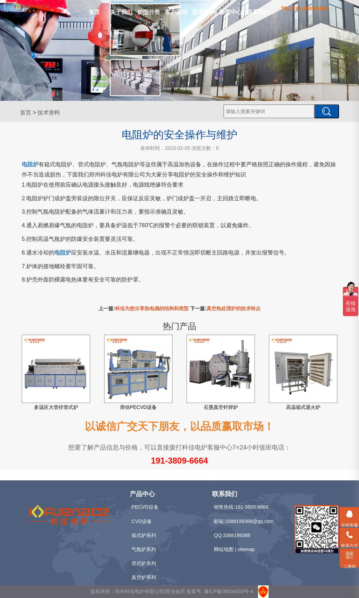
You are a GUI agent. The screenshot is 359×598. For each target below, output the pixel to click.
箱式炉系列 (143, 535)
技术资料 (203, 12)
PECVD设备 (144, 507)
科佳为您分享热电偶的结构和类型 (152, 308)
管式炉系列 (143, 563)
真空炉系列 (143, 577)
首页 (94, 12)
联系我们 (258, 12)
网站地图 (223, 549)
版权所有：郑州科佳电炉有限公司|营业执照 (138, 591)
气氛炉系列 (143, 549)
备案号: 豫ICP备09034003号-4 (220, 591)
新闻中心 (230, 12)
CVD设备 (141, 521)
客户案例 (176, 12)
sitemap (246, 549)
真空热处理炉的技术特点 (233, 308)
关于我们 (121, 12)
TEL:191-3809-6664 (304, 8)
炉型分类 (148, 12)
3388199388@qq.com (249, 521)
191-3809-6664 (179, 460)
